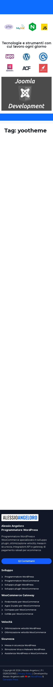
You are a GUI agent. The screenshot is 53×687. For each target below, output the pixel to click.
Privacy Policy (25, 673)
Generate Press (10, 679)
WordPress (36, 676)
